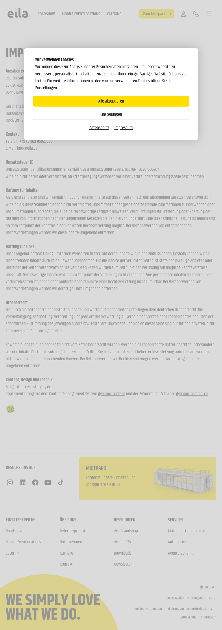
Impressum (123, 127)
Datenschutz (99, 127)
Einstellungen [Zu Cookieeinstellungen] (111, 114)
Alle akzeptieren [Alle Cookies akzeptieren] (111, 101)
